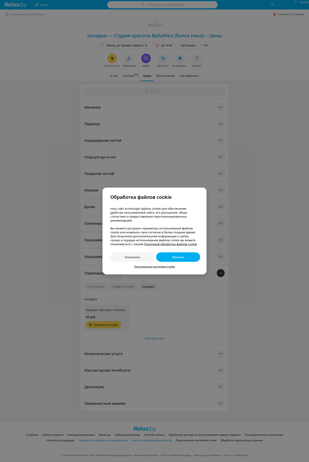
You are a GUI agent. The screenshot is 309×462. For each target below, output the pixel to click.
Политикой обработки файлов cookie (170, 244)
